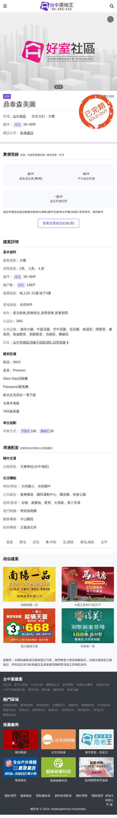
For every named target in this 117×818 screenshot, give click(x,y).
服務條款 (26, 795)
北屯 (36, 542)
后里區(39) (67, 709)
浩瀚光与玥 (102, 684)
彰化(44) (24, 709)
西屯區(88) (42, 705)
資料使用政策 (63, 795)
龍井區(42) (38, 709)
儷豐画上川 (52, 684)
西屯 (22, 542)
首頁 (9, 542)
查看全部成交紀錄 (58, 223)
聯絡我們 (97, 795)
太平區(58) (104, 705)
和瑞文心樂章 (85, 684)
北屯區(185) (10, 705)
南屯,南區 (87, 542)
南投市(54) (9, 709)
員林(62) (73, 705)
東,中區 (51, 542)
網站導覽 (81, 795)
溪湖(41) (53, 709)
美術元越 (72, 689)
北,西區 (68, 542)
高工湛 (7, 684)
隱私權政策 (43, 795)
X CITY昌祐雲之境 (14, 689)
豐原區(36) (9, 714)
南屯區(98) (26, 705)
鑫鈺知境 (58, 689)
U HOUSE (37, 684)
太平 (104, 542)
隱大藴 (46, 689)
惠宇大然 (33, 689)
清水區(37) (83, 709)
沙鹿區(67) (58, 705)
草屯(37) (98, 709)
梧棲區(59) (88, 705)
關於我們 (10, 795)
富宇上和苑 (21, 684)
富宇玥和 (68, 684)
